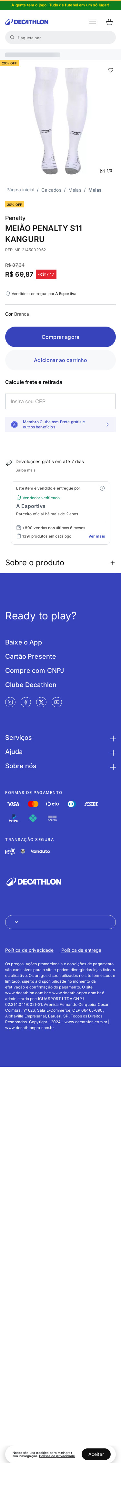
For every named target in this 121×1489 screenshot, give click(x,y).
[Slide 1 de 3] (60, 120)
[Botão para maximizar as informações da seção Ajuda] (112, 751)
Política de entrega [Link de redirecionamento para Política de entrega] (81, 950)
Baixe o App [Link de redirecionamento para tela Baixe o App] (23, 642)
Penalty (15, 218)
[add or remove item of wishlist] (111, 70)
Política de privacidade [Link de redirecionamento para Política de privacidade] (29, 950)
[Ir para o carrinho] (109, 21)
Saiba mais (25, 470)
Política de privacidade (57, 1456)
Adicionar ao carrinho (60, 360)
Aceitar (96, 1454)
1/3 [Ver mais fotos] (106, 170)
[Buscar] (12, 37)
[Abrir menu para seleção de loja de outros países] (60, 922)
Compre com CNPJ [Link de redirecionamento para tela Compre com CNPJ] (34, 670)
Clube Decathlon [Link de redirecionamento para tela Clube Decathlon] (30, 685)
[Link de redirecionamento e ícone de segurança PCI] (22, 851)
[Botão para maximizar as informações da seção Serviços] (112, 737)
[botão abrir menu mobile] (92, 21)
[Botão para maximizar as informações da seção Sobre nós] (112, 765)
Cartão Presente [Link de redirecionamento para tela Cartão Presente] (30, 656)
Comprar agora (60, 337)
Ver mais (96, 536)
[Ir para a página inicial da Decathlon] (26, 21)
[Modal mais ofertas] (102, 488)
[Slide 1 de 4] (60, 5)
